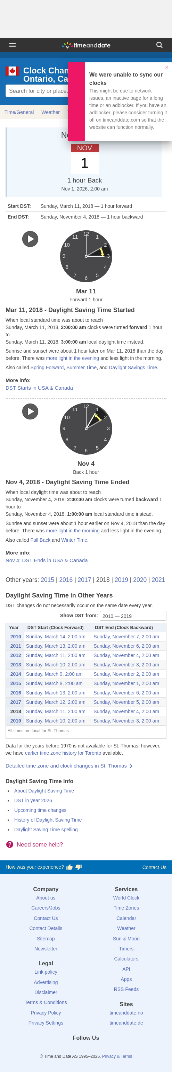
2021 (158, 579)
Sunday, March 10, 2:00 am (55, 664)
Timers (126, 948)
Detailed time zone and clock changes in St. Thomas (66, 766)
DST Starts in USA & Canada (39, 388)
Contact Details (45, 928)
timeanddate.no (126, 1013)
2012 (15, 655)
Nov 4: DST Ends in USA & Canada (47, 560)
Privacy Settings (45, 1023)
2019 (121, 579)
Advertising (46, 982)
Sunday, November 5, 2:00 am (126, 702)
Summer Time (81, 367)
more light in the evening (72, 358)
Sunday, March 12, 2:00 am (55, 702)
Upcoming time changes (40, 810)
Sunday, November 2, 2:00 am (126, 674)
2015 (47, 579)
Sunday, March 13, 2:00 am (55, 646)
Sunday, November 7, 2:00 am (126, 636)
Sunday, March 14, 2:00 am (55, 636)
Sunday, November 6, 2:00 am (126, 646)
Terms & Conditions (46, 1002)
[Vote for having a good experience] (69, 867)
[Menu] (12, 45)
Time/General (19, 112)
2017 (84, 579)
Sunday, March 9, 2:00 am (54, 674)
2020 (140, 579)
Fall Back (41, 540)
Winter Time (74, 540)
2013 (15, 664)
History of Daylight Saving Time (48, 820)
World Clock (126, 898)
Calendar (126, 918)
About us (45, 898)
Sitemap (46, 938)
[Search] (159, 45)
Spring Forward (47, 367)
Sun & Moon (126, 938)
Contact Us (154, 867)
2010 (15, 636)
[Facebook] (62, 1050)
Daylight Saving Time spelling (46, 829)
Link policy (45, 972)
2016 (66, 579)
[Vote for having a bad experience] (78, 867)
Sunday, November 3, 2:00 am (126, 664)
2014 (15, 674)
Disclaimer (45, 992)
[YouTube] (109, 1050)
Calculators (126, 959)
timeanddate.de (126, 1023)
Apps (126, 979)
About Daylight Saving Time (44, 791)
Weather (50, 112)
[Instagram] (97, 1050)
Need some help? (40, 844)
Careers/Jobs (45, 908)
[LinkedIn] (86, 1050)
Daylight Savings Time (133, 367)
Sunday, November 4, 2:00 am (126, 655)
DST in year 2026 (33, 800)
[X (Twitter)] (74, 1050)
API (126, 969)
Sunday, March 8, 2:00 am (54, 683)
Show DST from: (79, 615)
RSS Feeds (126, 989)
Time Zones (126, 908)
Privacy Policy (46, 1013)
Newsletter (45, 948)
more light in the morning (72, 530)
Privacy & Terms (117, 1056)
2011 (15, 646)
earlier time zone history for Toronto (63, 753)
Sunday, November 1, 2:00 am (126, 683)
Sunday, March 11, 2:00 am (55, 655)
